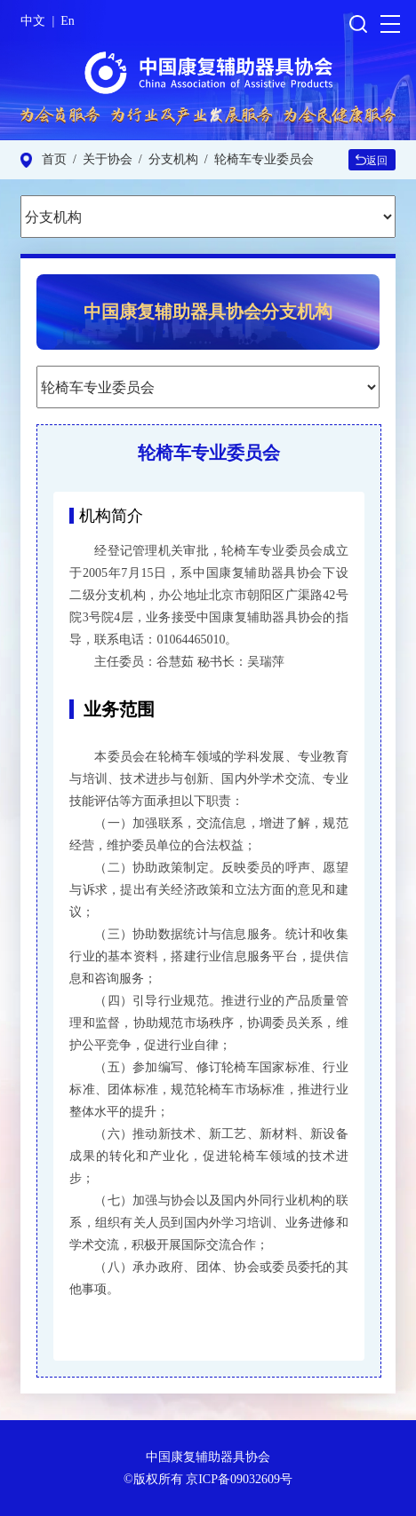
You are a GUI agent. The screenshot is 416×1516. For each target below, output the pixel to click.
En (67, 21)
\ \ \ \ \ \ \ (207, 216)
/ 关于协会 (99, 159)
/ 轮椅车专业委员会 (256, 159)
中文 (32, 21)
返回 (372, 160)
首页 (54, 159)
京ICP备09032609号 (239, 1479)
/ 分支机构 (165, 159)
